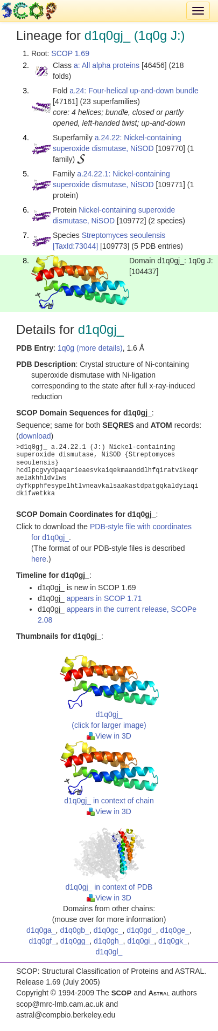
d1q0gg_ (75, 941)
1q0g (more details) (90, 348)
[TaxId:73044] (75, 246)
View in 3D (109, 736)
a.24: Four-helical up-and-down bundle (134, 90)
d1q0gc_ (108, 930)
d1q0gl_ (109, 951)
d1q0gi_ (140, 941)
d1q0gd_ (141, 930)
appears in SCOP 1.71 (104, 598)
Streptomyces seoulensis (124, 235)
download (35, 436)
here (38, 559)
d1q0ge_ (174, 930)
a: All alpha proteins (106, 65)
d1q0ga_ (41, 930)
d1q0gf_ (42, 941)
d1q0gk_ (172, 941)
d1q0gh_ (108, 941)
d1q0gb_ (74, 930)
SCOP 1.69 (70, 53)
